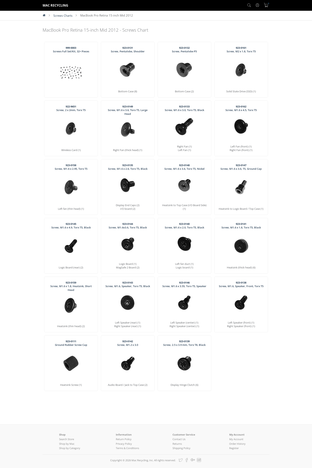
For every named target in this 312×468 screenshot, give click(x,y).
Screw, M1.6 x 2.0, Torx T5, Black (184, 225)
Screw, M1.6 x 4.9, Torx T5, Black (71, 225)
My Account (236, 439)
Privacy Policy (124, 444)
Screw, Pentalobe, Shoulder (128, 49)
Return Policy (124, 439)
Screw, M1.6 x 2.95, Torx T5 (71, 167)
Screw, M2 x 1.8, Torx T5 (241, 49)
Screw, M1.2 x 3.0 (127, 343)
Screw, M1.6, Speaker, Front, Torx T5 (241, 284)
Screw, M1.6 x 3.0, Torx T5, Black (184, 108)
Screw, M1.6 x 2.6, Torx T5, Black (127, 167)
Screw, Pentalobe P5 (184, 49)
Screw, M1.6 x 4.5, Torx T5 (241, 108)
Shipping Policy (181, 448)
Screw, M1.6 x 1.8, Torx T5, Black (241, 225)
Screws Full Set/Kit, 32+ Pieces (71, 49)
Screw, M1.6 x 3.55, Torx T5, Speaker (184, 284)
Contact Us (179, 439)
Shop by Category (69, 448)
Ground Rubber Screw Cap (71, 343)
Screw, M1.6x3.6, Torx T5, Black (128, 225)
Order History (237, 444)
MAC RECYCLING (55, 5)
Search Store (66, 439)
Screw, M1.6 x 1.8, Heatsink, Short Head (71, 286)
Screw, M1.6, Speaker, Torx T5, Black (127, 284)
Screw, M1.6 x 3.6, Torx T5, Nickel (184, 167)
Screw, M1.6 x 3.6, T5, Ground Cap (241, 167)
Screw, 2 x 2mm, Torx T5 (71, 108)
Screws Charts (62, 16)
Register (234, 448)
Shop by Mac (66, 444)
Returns (177, 444)
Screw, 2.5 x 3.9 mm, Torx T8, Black (184, 343)
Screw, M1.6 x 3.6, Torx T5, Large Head (127, 110)
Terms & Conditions (127, 448)
